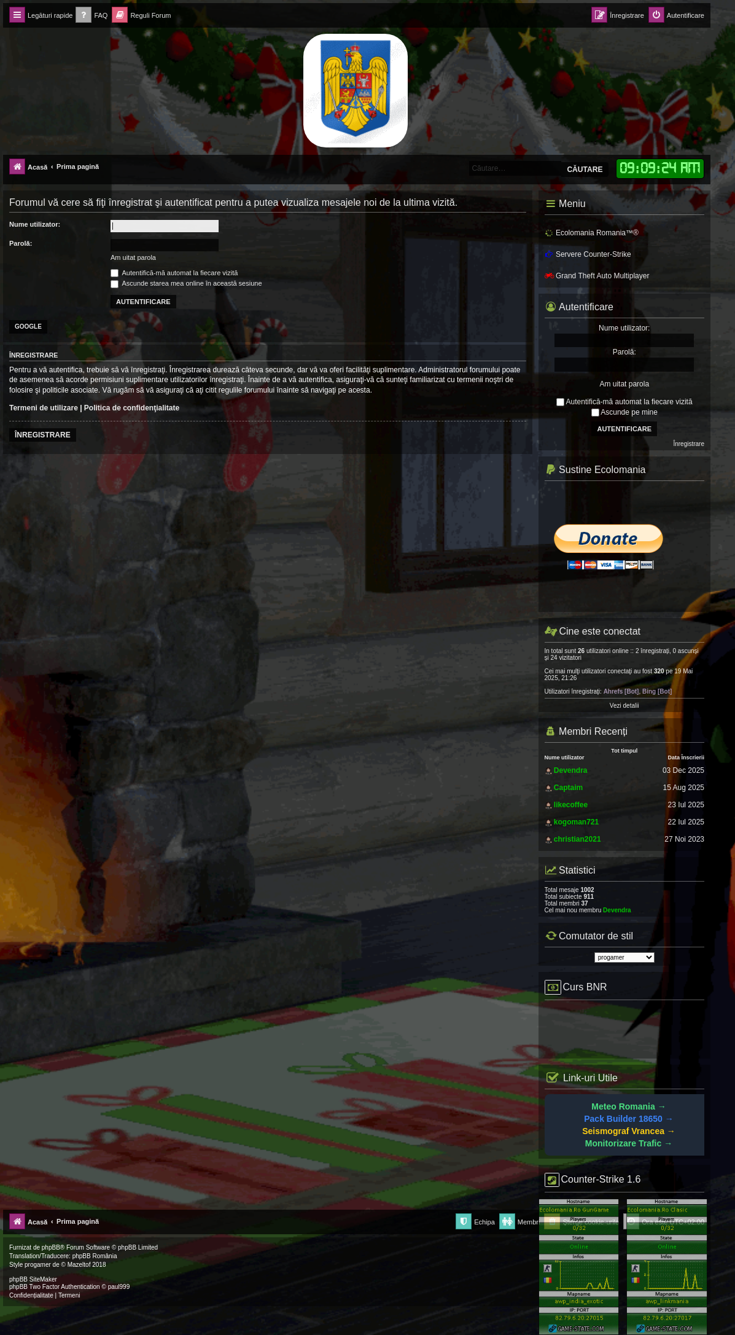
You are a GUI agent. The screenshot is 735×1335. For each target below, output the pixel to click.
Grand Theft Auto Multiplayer (597, 276)
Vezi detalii (624, 705)
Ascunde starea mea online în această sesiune (186, 283)
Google (28, 326)
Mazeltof (79, 1264)
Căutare (584, 169)
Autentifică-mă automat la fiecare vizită (174, 272)
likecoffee (571, 805)
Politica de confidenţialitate (131, 408)
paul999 (119, 1286)
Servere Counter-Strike (588, 254)
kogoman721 (576, 822)
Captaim (568, 787)
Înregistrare (43, 435)
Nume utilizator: (34, 224)
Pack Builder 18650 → (629, 1119)
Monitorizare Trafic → (628, 1143)
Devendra (571, 770)
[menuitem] (91, 16)
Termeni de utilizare (43, 408)
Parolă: (20, 243)
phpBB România (94, 1256)
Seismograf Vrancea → (628, 1131)
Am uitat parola (133, 257)
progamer (38, 1264)
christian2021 (577, 839)
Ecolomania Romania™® (592, 232)
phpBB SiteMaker (33, 1279)
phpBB (51, 1247)
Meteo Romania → (628, 1106)
